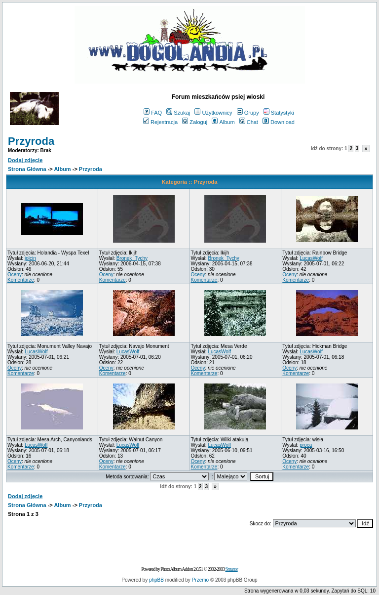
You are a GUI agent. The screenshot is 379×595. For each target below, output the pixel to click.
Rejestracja (160, 122)
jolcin (30, 258)
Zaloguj (194, 122)
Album (223, 122)
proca (306, 445)
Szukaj (178, 113)
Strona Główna (27, 169)
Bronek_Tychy (132, 258)
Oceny (14, 274)
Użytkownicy (213, 113)
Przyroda (31, 141)
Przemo (200, 580)
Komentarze (20, 280)
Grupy (248, 113)
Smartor (231, 569)
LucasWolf (311, 258)
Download (279, 122)
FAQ (153, 113)
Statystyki (279, 113)
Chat (248, 122)
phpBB (156, 580)
